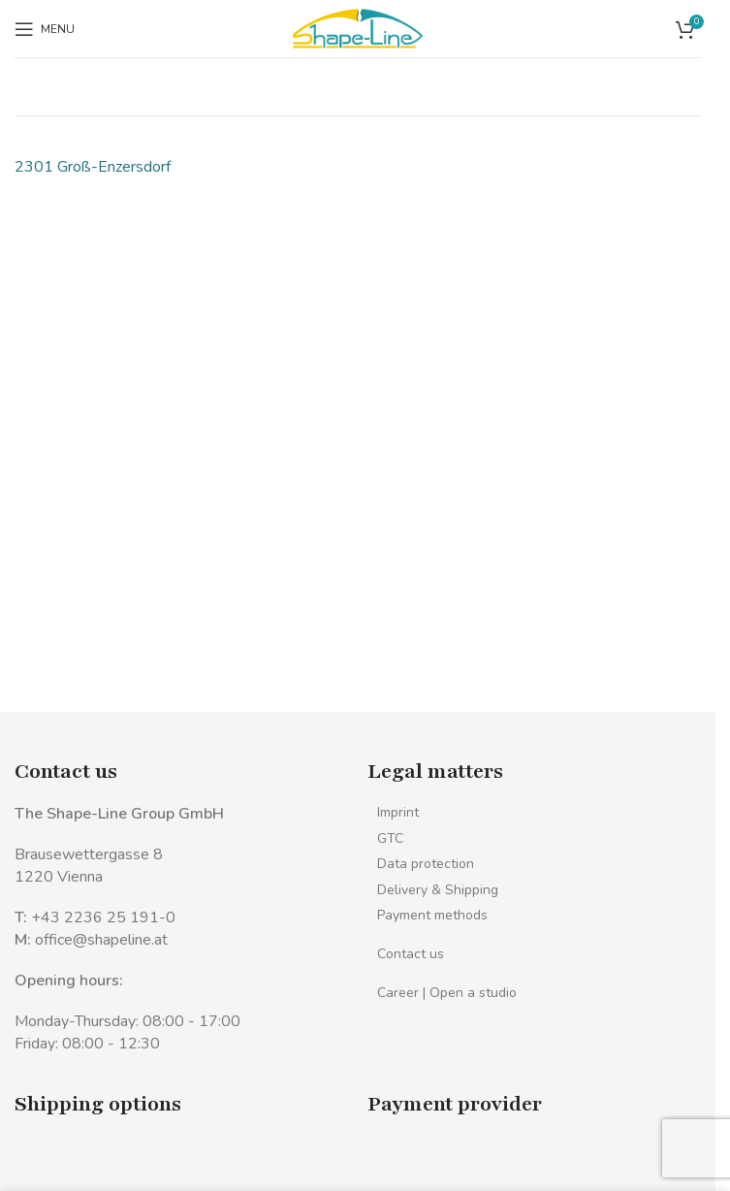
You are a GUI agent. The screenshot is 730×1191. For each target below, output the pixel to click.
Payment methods (432, 915)
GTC (390, 838)
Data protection (425, 863)
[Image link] (56, 1165)
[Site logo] (357, 27)
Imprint (398, 812)
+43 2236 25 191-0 (103, 917)
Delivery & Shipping (437, 890)
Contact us (410, 954)
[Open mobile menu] (44, 29)
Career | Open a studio (447, 992)
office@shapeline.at (101, 939)
